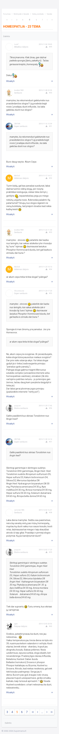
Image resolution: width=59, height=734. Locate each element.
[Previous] (11, 20)
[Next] (6, 20)
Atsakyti (10, 81)
